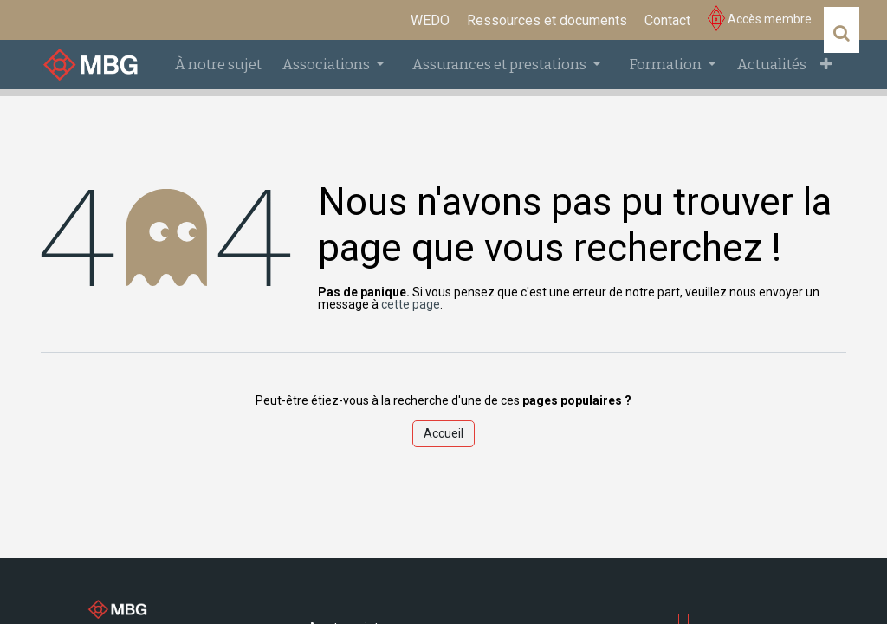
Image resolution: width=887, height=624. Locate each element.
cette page (410, 304)
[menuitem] (430, 20)
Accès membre (760, 19)
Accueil (443, 433)
